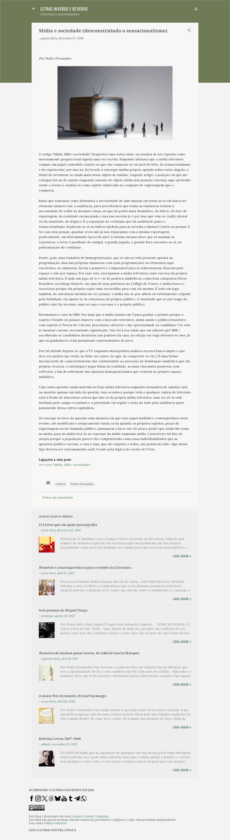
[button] (189, 31)
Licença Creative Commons (89, 816)
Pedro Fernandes (82, 484)
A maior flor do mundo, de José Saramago (72, 696)
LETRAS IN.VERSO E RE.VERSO (64, 8)
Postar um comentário (57, 497)
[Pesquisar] (196, 9)
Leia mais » (182, 556)
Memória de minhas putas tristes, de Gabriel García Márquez (89, 653)
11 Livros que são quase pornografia (68, 525)
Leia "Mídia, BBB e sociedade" (68, 465)
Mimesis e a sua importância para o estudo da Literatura (85, 567)
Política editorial (55, 823)
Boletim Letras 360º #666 (60, 739)
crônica (61, 484)
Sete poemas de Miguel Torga (63, 610)
